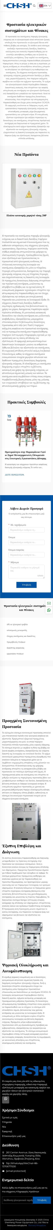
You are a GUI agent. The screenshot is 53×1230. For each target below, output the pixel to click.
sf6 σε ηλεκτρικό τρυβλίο (17, 624)
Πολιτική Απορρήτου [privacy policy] (37, 1225)
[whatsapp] (49, 610)
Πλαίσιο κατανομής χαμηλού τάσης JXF (26, 215)
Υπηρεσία (7, 1122)
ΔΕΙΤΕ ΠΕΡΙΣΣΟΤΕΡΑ (14, 474)
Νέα (4, 1126)
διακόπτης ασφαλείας (15, 648)
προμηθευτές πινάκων (16, 642)
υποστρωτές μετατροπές (17, 630)
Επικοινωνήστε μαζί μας (13, 1136)
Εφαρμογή (7, 1131)
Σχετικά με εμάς (9, 1117)
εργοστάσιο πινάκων (15, 653)
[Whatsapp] (5, 1099)
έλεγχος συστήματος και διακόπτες (21, 636)
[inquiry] (49, 603)
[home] (19, 5)
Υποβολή (26, 584)
